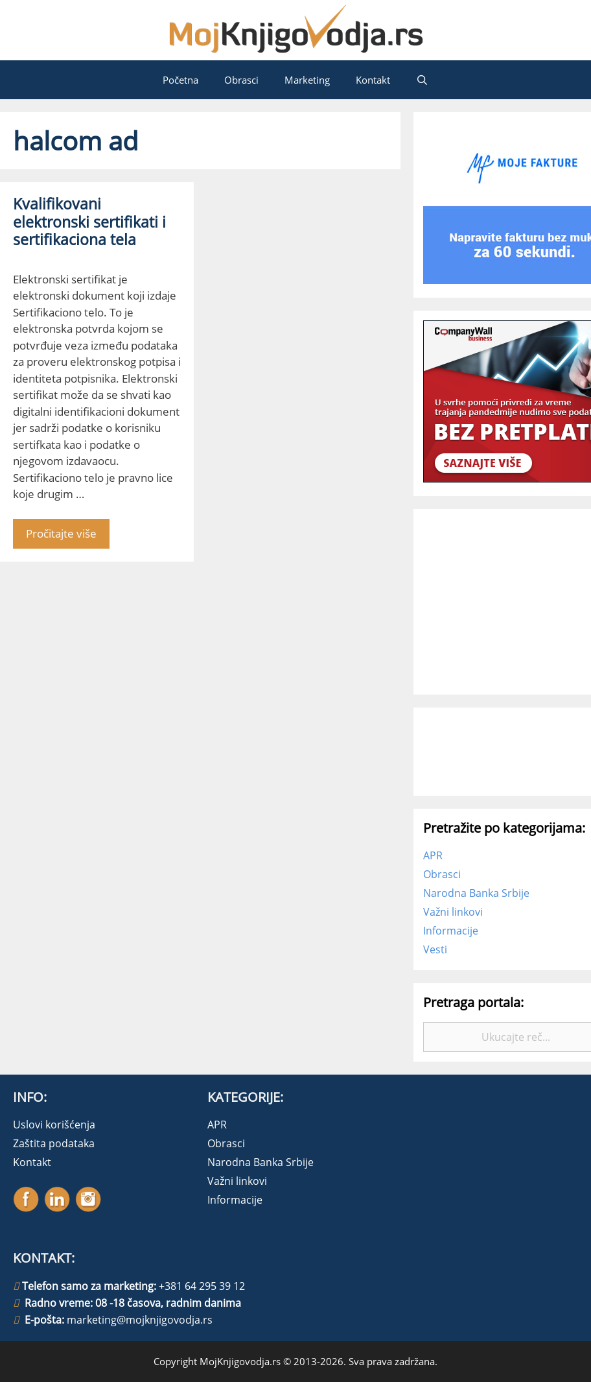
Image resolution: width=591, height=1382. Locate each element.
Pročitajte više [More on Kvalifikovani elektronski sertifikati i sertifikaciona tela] (61, 533)
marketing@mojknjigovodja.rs (140, 1320)
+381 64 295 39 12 (202, 1286)
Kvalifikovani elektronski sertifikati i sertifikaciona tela (89, 221)
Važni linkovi (453, 912)
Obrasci (241, 79)
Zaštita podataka (54, 1143)
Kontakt (373, 79)
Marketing (307, 79)
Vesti (435, 949)
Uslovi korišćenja (54, 1124)
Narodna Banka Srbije (476, 893)
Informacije (450, 930)
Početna (180, 79)
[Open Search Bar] (422, 79)
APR (433, 855)
